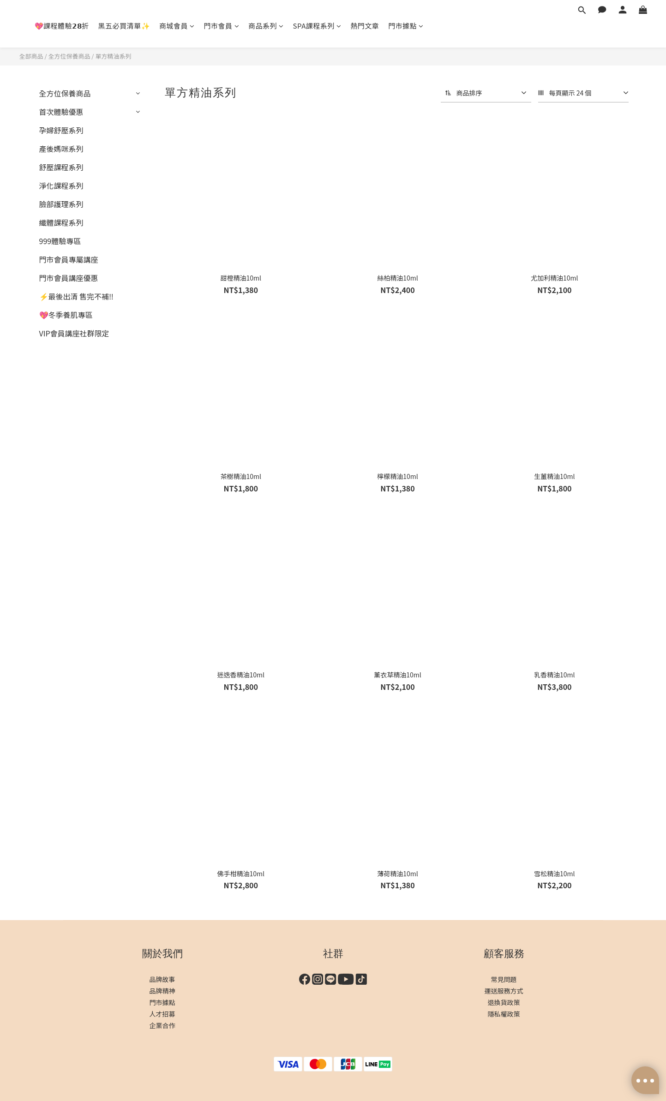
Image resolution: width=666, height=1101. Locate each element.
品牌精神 (162, 990)
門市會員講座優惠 (68, 277)
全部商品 (31, 56)
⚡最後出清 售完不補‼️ (76, 296)
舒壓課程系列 (61, 167)
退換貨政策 (504, 1002)
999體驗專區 (60, 240)
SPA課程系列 (317, 25)
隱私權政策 (504, 1013)
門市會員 (222, 25)
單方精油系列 (113, 56)
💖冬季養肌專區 (66, 314)
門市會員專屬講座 (68, 259)
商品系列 (266, 25)
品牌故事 (162, 979)
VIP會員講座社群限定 (74, 333)
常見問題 (504, 979)
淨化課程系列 (61, 185)
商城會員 (177, 25)
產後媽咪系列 (61, 148)
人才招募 (162, 1013)
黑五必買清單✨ (124, 25)
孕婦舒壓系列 (61, 130)
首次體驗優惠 (61, 111)
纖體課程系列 (61, 222)
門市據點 (406, 25)
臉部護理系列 (61, 203)
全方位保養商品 (69, 56)
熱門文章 (364, 25)
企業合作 (162, 1025)
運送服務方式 (504, 990)
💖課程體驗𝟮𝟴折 (62, 25)
